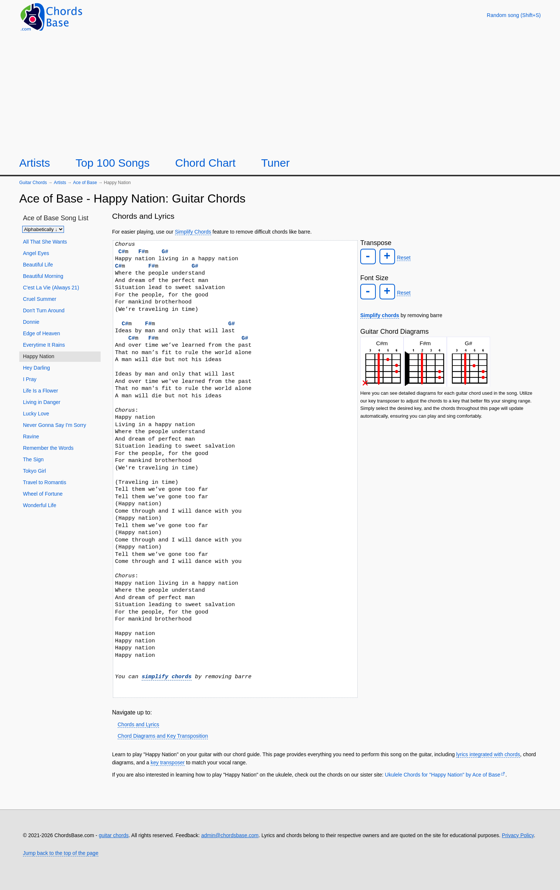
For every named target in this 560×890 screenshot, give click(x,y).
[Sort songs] (43, 229)
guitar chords (114, 835)
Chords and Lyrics (138, 724)
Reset (402, 257)
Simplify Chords (193, 232)
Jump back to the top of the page (60, 853)
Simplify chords (379, 313)
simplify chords (167, 676)
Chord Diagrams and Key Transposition (163, 736)
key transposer (168, 762)
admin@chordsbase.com (230, 835)
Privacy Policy (518, 835)
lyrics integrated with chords (488, 754)
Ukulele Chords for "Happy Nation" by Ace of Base (442, 775)
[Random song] (514, 15)
